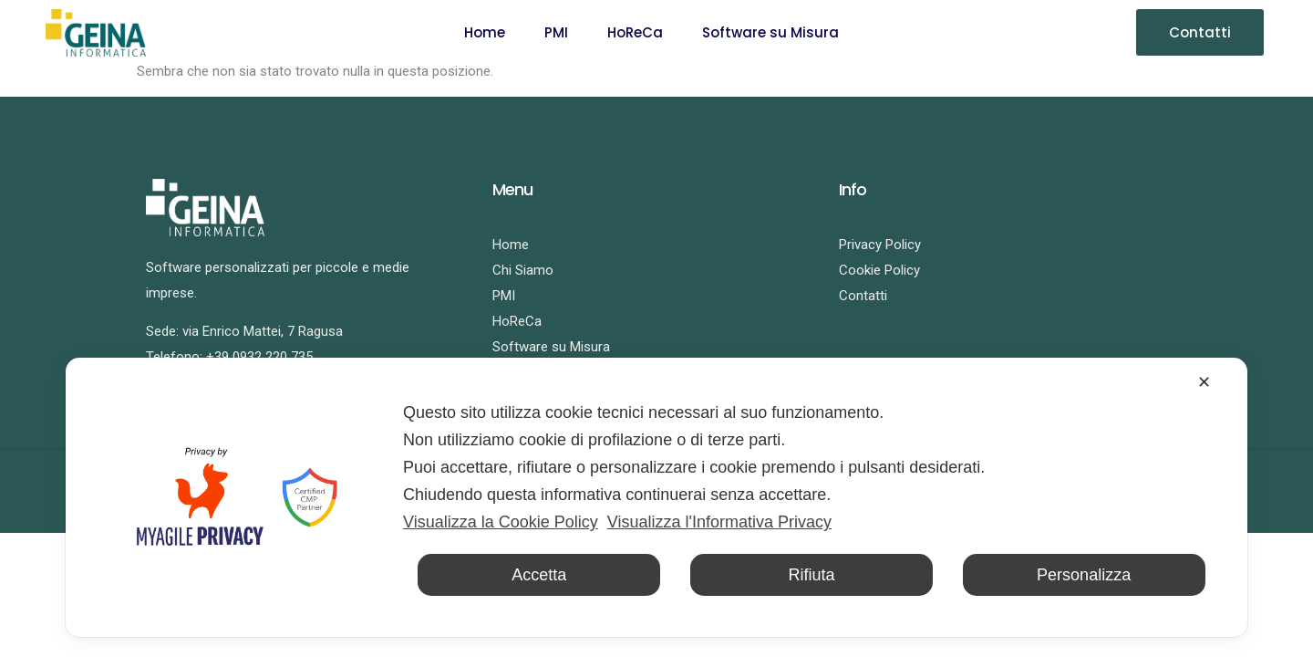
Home (484, 32)
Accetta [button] (539, 575)
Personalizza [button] (1084, 575)
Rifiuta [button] (811, 575)
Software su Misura (770, 32)
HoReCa (635, 32)
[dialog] (656, 497)
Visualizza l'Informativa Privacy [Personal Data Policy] (719, 522)
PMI (556, 32)
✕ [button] (1204, 382)
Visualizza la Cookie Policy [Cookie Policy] (500, 522)
